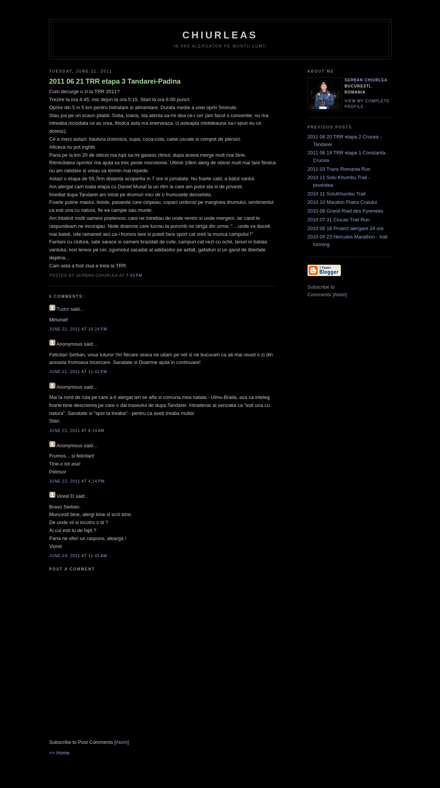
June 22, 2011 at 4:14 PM (77, 481)
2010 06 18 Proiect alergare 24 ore (346, 228)
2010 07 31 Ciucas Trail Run (339, 219)
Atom (121, 742)
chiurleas (219, 35)
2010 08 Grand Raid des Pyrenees (345, 211)
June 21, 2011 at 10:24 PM (78, 329)
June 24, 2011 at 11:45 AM (78, 556)
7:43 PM (134, 275)
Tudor (63, 309)
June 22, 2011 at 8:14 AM (77, 431)
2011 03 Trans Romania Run (339, 169)
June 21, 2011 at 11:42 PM (78, 372)
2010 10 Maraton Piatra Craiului (342, 202)
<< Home (59, 753)
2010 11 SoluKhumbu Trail (337, 194)
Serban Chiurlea (366, 80)
